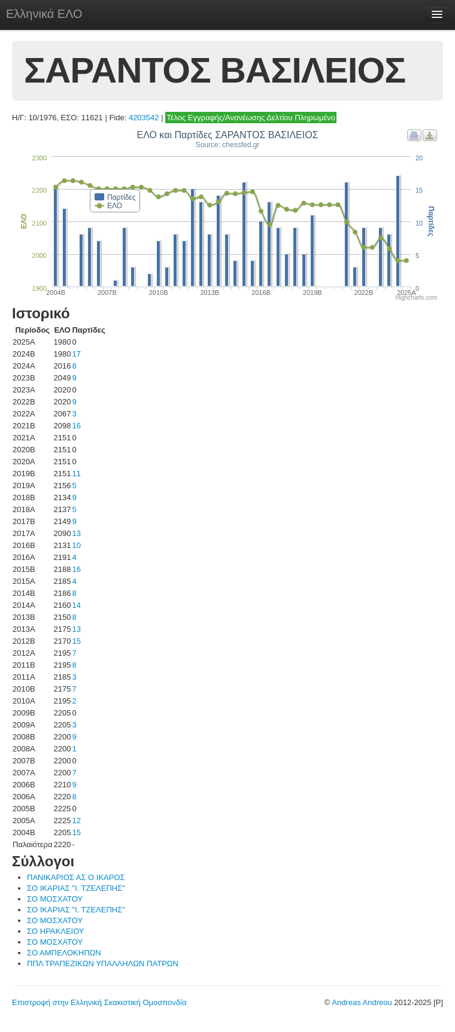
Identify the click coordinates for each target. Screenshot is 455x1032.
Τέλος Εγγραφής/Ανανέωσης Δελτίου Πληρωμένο (250, 117)
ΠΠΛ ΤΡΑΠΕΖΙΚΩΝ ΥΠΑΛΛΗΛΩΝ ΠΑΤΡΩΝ (102, 963)
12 (76, 820)
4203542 (144, 117)
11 (76, 473)
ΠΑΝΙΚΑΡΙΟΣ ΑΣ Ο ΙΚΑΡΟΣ (76, 877)
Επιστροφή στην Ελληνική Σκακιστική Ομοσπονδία (99, 1002)
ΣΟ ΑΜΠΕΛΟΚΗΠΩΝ (64, 952)
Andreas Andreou (362, 1002)
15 (76, 641)
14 (76, 605)
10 (76, 545)
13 (76, 533)
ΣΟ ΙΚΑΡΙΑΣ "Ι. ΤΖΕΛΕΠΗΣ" (76, 888)
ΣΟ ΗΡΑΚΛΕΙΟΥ (55, 931)
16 (76, 425)
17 (76, 353)
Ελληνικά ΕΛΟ (44, 13)
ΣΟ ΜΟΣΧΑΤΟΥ (55, 898)
